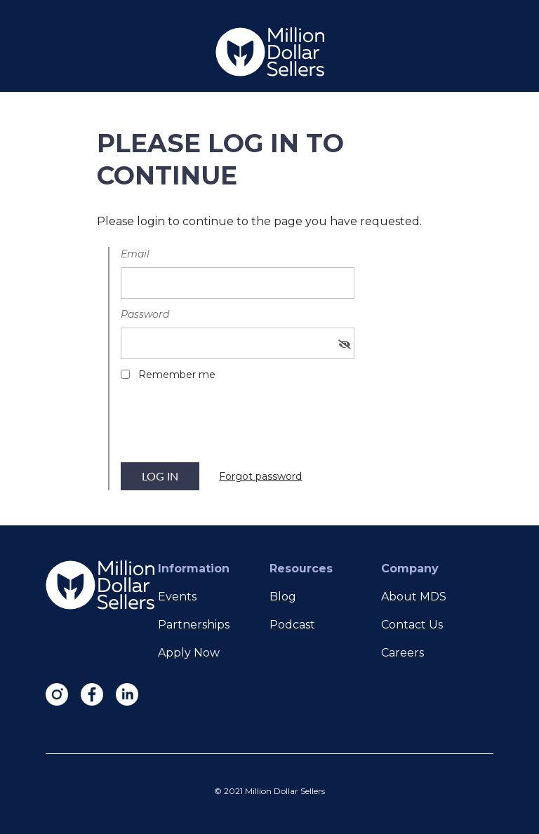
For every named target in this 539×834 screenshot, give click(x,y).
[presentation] (227, 426)
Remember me (176, 374)
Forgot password (260, 476)
